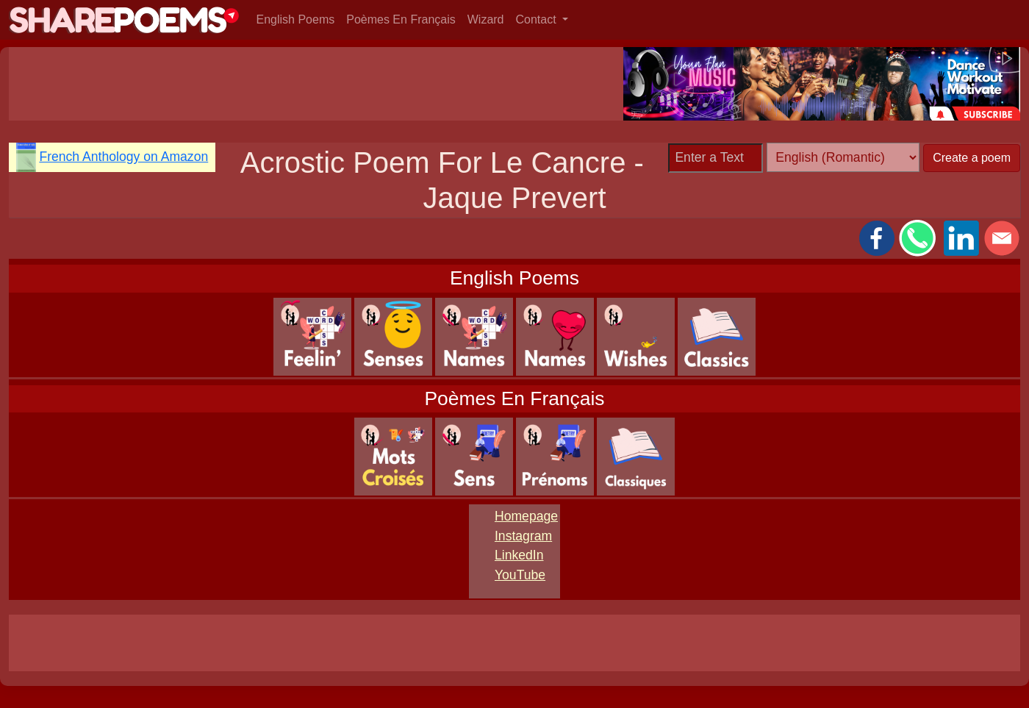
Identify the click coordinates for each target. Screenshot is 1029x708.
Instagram (523, 536)
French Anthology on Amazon (123, 156)
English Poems (296, 19)
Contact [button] (538, 19)
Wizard (485, 19)
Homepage (526, 516)
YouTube (520, 575)
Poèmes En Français (401, 19)
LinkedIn (519, 555)
